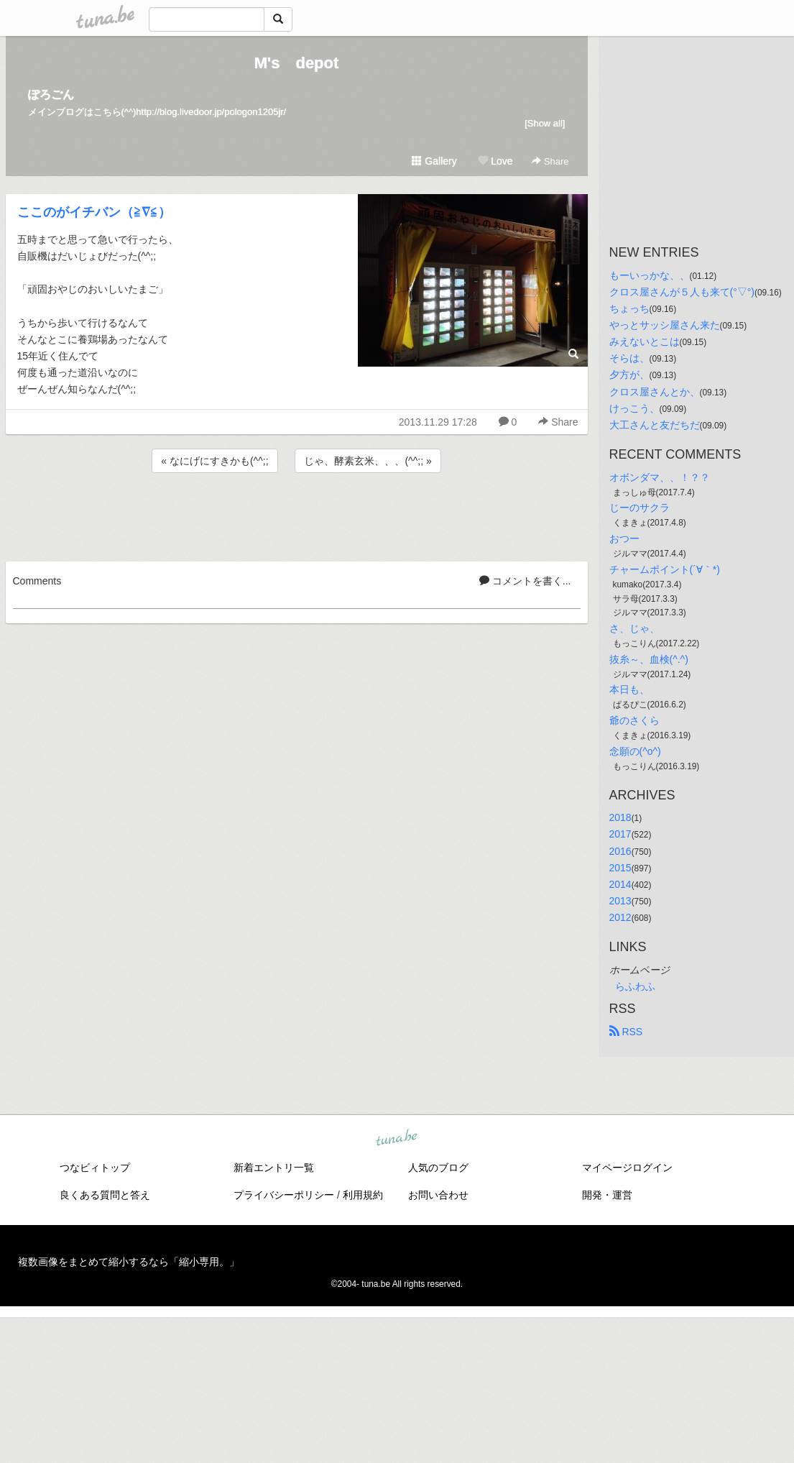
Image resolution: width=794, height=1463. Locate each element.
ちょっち (629, 308)
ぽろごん (51, 94)
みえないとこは (644, 341)
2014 (620, 884)
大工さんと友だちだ (654, 425)
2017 (620, 834)
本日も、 (629, 689)
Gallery (434, 161)
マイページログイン (627, 1167)
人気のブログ (438, 1167)
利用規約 (363, 1195)
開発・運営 (607, 1195)
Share (550, 161)
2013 (620, 901)
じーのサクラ (639, 507)
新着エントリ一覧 (274, 1167)
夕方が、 (629, 374)
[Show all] (545, 123)
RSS (626, 1031)
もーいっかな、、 (649, 275)
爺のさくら (634, 720)
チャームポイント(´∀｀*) (664, 569)
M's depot (296, 63)
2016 (620, 851)
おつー (624, 538)
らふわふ (635, 986)
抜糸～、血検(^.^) (648, 659)
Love (495, 161)
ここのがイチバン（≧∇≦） (94, 212)
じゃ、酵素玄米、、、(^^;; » (367, 461)
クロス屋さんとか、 (654, 392)
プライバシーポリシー (284, 1195)
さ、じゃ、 (634, 628)
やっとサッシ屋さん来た (664, 325)
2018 (620, 817)
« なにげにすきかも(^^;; (214, 461)
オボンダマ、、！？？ (659, 477)
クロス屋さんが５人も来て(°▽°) (682, 292)
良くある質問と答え (105, 1195)
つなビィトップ (95, 1167)
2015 (620, 867)
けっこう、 (634, 408)
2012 (620, 917)
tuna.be (396, 1139)
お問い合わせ (438, 1195)
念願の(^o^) (635, 751)
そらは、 (629, 358)
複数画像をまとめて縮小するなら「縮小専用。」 (128, 1261)
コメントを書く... (525, 581)
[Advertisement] (297, 514)
